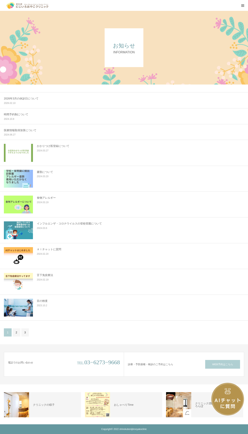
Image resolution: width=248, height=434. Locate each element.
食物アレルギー (46, 197)
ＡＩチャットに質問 (49, 249)
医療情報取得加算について (20, 130)
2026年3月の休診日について (21, 98)
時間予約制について (16, 114)
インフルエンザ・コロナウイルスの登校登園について (69, 223)
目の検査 (42, 300)
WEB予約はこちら (222, 364)
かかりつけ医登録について (53, 146)
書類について (45, 171)
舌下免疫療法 (45, 275)
